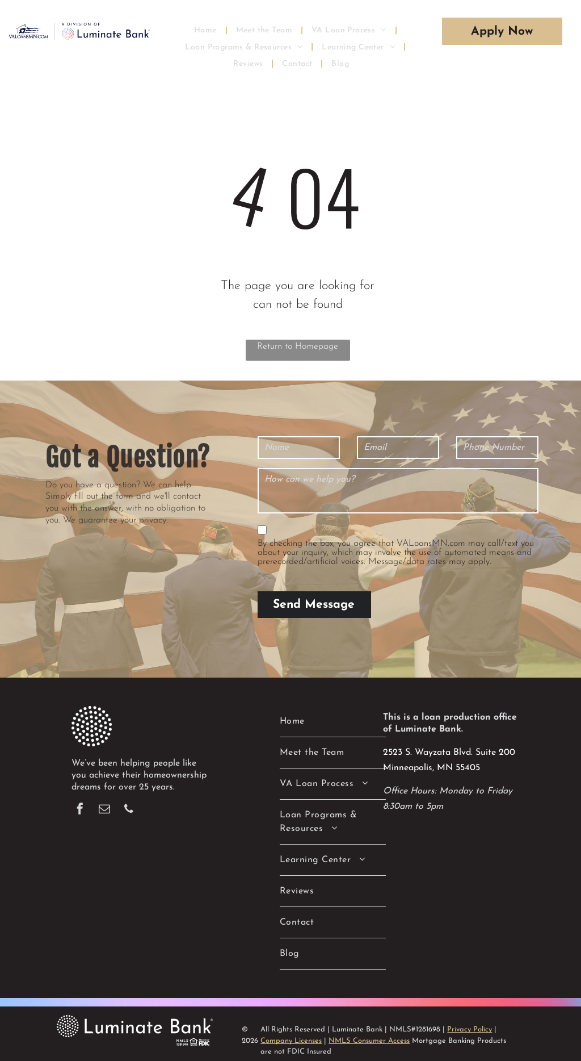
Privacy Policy (469, 1016)
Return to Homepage (297, 346)
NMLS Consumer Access (369, 1027)
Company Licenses (291, 1027)
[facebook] (80, 797)
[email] (104, 797)
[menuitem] (207, 30)
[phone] (128, 797)
